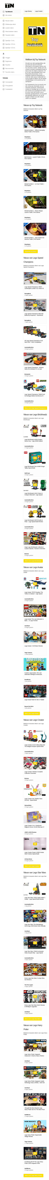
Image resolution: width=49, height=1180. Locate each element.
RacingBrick (28, 293)
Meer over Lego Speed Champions (35, 408)
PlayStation (27, 137)
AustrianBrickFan (29, 347)
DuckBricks (27, 679)
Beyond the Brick (29, 706)
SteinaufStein (28, 805)
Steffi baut (27, 473)
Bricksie (27, 553)
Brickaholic (27, 374)
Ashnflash (27, 625)
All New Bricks (28, 859)
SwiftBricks (27, 1114)
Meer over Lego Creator (32, 866)
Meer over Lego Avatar (31, 713)
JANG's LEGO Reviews (30, 832)
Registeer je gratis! (30, 251)
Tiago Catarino (28, 652)
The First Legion (29, 985)
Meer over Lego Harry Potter (33, 1175)
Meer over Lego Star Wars (32, 1019)
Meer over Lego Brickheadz (33, 561)
